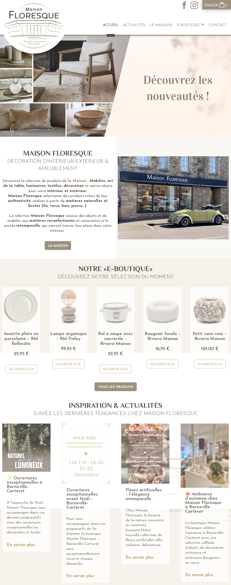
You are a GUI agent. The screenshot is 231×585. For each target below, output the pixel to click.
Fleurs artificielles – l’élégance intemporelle (144, 494)
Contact (217, 25)
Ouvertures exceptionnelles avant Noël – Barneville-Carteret (82, 499)
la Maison (77, 181)
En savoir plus (21, 545)
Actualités (134, 25)
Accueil (110, 25)
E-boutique (190, 25)
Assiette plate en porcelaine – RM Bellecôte (21, 339)
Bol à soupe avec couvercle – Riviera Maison (115, 339)
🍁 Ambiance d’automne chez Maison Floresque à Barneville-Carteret (203, 503)
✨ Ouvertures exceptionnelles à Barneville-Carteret (24, 485)
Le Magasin (161, 25)
